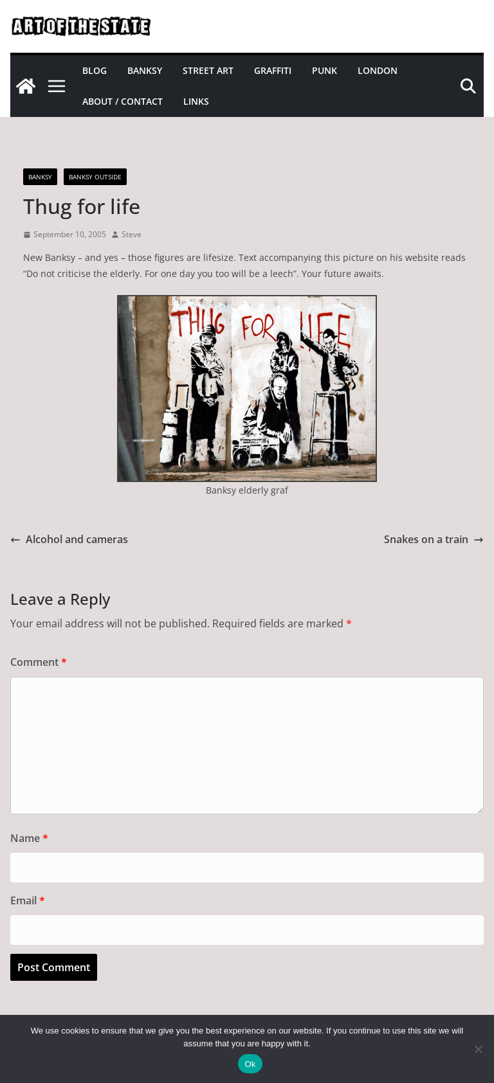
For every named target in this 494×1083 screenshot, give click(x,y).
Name (29, 838)
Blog (94, 70)
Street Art (208, 70)
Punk (324, 70)
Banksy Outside (95, 176)
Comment (38, 662)
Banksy (144, 70)
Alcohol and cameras (69, 539)
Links (196, 101)
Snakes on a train (434, 539)
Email (27, 900)
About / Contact (122, 101)
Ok (249, 1064)
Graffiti (272, 70)
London (378, 70)
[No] (477, 1049)
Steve (132, 234)
